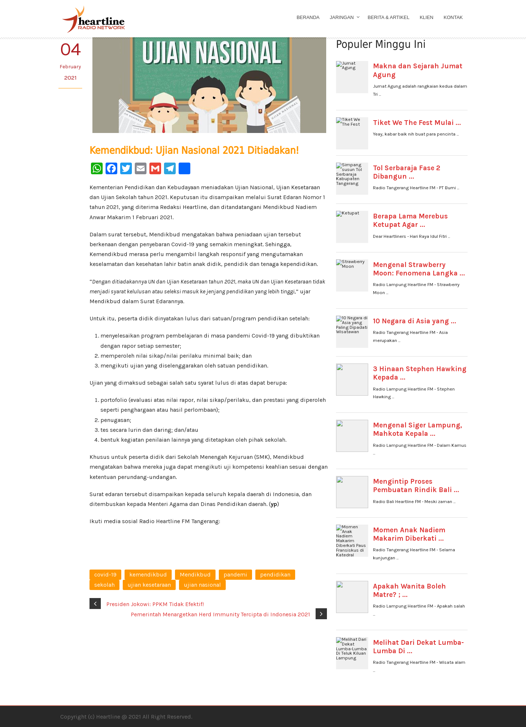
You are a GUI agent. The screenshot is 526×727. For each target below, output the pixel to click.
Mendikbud (195, 574)
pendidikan (275, 574)
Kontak (453, 17)
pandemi (235, 574)
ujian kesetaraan (149, 584)
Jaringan (342, 17)
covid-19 (105, 574)
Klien (427, 17)
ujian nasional (202, 584)
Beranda (308, 17)
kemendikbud (148, 574)
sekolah (104, 584)
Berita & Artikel (388, 17)
